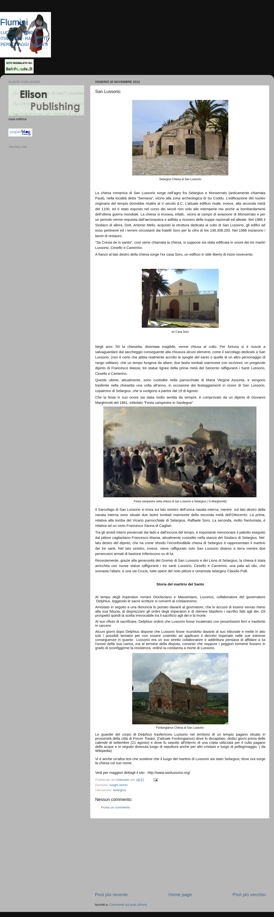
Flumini (14, 22)
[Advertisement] (180, 855)
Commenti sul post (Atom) (128, 904)
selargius (119, 790)
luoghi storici (119, 785)
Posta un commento (115, 807)
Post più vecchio (249, 894)
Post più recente (111, 894)
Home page (180, 894)
